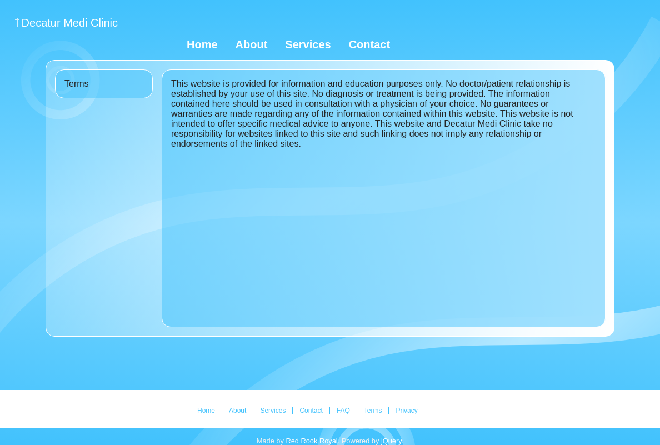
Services (308, 44)
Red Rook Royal (311, 441)
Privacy (406, 410)
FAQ (343, 410)
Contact (369, 44)
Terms (373, 410)
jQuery (391, 441)
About (252, 44)
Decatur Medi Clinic (70, 23)
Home (202, 44)
